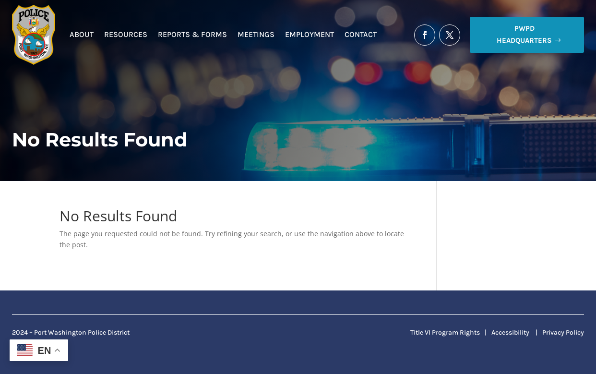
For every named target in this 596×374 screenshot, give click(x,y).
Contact (361, 34)
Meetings (256, 34)
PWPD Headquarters (524, 34)
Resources (125, 34)
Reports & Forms (192, 34)
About (82, 34)
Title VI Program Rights (445, 332)
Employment (309, 34)
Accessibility (510, 332)
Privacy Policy (563, 332)
